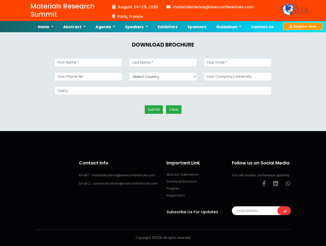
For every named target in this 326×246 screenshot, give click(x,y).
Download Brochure (181, 181)
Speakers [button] (135, 27)
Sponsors (197, 27)
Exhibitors (168, 27)
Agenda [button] (103, 27)
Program (173, 188)
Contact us (262, 27)
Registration (175, 195)
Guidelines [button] (227, 27)
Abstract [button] (72, 27)
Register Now (302, 26)
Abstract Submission (182, 174)
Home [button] (44, 27)
